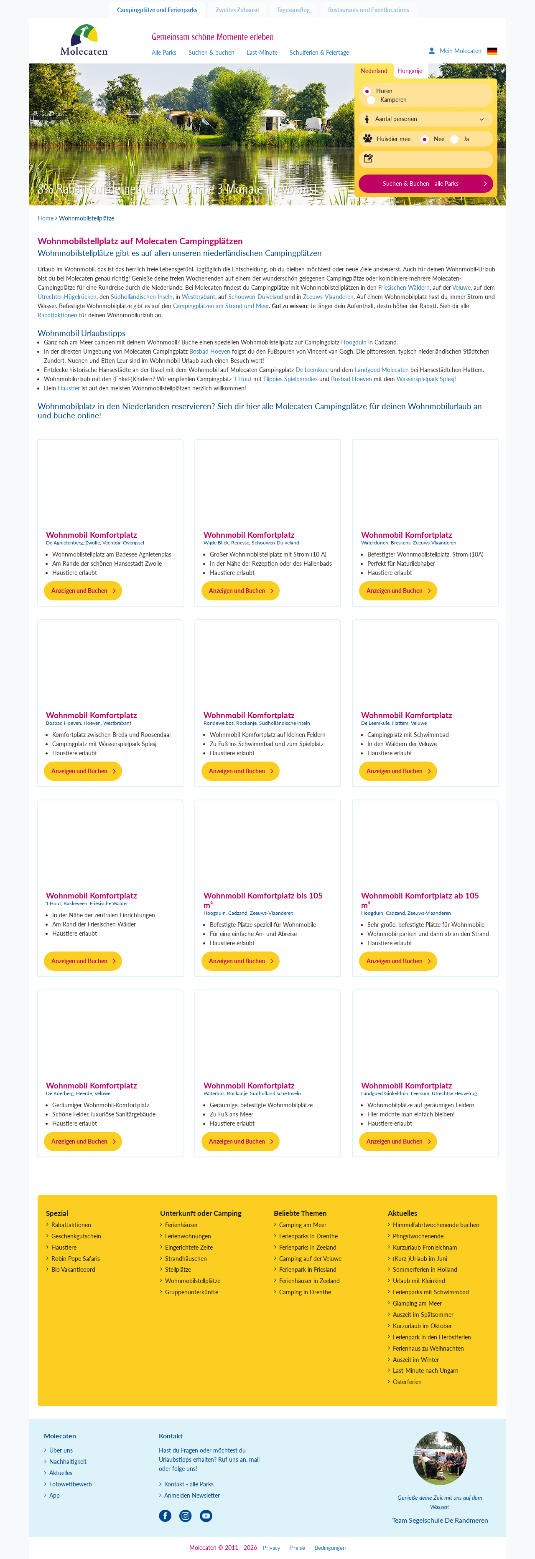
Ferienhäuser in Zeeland (309, 1280)
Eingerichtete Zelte (189, 1247)
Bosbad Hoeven (209, 351)
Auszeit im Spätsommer (423, 1314)
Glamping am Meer (417, 1303)
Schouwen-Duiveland (255, 296)
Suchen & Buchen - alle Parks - (422, 183)
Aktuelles (60, 1472)
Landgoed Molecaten (382, 369)
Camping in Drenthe (305, 1292)
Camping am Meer (302, 1224)
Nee (439, 138)
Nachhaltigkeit (68, 1461)
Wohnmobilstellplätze (192, 1280)
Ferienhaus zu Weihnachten (428, 1348)
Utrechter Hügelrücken (67, 296)
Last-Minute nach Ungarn (426, 1370)
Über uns (61, 1450)
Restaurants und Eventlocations (368, 9)
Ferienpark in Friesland (307, 1269)
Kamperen (388, 99)
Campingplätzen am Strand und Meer (221, 305)
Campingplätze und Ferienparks (157, 9)
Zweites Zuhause (237, 9)
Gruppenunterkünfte (191, 1292)
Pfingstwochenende (418, 1236)
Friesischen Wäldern (404, 287)
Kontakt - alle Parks (189, 1484)
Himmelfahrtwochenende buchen (436, 1224)
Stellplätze (178, 1269)
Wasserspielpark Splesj (425, 378)
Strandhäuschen (186, 1258)
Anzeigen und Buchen (79, 590)
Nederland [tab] (374, 70)
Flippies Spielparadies (290, 378)
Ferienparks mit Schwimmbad (431, 1292)
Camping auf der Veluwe (310, 1258)
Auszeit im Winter (416, 1359)
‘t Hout (242, 378)
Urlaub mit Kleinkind (419, 1280)
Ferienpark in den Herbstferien (432, 1337)
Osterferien (407, 1381)
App (54, 1495)
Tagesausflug (293, 9)
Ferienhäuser (181, 1224)
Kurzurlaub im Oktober (422, 1325)
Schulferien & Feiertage (319, 52)
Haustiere (63, 1247)
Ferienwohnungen (188, 1236)
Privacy (271, 1548)
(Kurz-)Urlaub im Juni (420, 1258)
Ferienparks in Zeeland (307, 1247)
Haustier (69, 388)
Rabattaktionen (57, 315)
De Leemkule (312, 369)
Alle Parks (164, 52)
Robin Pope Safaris (75, 1258)
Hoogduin (353, 342)
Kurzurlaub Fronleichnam (425, 1247)
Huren (384, 90)
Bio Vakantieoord (73, 1269)
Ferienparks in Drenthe (308, 1236)
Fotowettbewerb (70, 1484)
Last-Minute (262, 52)
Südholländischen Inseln (142, 296)
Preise (297, 1548)
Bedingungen (330, 1548)
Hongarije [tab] (409, 70)
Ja (466, 138)
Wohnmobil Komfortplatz (91, 534)
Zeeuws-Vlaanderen (328, 296)
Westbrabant (198, 296)
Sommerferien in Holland (425, 1269)
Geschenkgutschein (76, 1236)
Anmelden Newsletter (192, 1495)
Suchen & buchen (211, 52)
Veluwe (461, 287)
